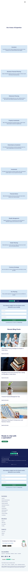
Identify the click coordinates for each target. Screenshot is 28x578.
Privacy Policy (20, 322)
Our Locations (4, 524)
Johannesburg (8, 553)
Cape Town (3, 553)
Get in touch (3, 531)
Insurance (3, 498)
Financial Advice (4, 508)
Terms (6, 564)
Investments (3, 506)
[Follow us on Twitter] (3, 556)
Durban (16, 553)
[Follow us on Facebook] (2, 556)
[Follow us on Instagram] (7, 556)
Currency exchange (4, 513)
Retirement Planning (5, 501)
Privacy (3, 564)
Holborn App (3, 522)
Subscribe (14, 320)
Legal (16, 564)
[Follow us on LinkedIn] (5, 556)
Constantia (19, 553)
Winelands (12, 553)
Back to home (14, 17)
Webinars (3, 533)
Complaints (12, 564)
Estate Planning (4, 511)
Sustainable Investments (21, 564)
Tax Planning (3, 515)
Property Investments (5, 503)
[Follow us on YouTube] (9, 556)
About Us (3, 520)
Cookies (9, 564)
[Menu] (25, 2)
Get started (5, 441)
